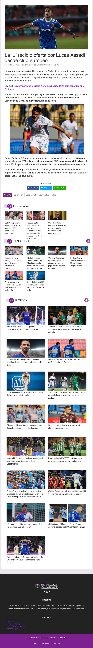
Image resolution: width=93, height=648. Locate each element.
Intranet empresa (13, 624)
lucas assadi (31, 195)
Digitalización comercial (16, 626)
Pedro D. (11, 65)
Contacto (56, 644)
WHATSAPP (59, 188)
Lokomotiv (18, 195)
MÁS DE (7, 195)
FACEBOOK (33, 188)
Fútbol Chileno (37, 65)
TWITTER (46, 188)
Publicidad (45, 644)
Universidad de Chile (52, 65)
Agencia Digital (13, 629)
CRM (9, 621)
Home (35, 644)
